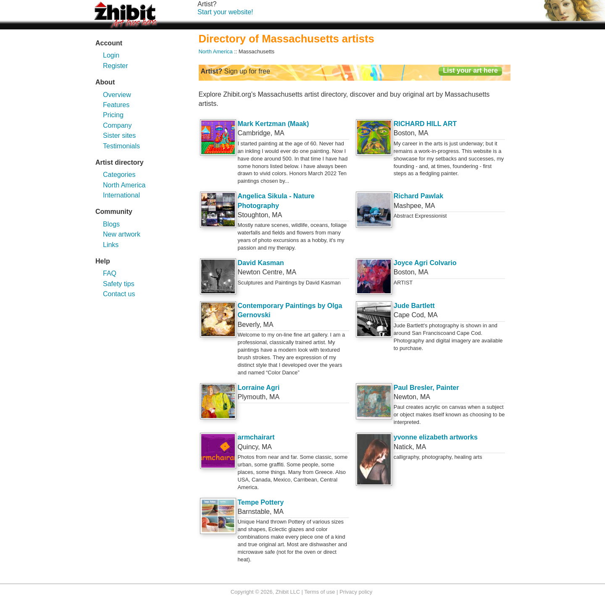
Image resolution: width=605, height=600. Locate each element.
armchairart (256, 437)
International (121, 195)
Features (116, 104)
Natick (403, 446)
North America (124, 185)
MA (279, 133)
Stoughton (253, 214)
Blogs (111, 224)
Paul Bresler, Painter (426, 387)
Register (115, 65)
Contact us (119, 293)
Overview (117, 94)
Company (117, 125)
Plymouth (252, 396)
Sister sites (119, 135)
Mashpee (407, 205)
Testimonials (121, 146)
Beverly (249, 324)
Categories (119, 174)
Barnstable (254, 511)
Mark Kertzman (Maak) (273, 123)
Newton (405, 396)
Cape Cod (409, 314)
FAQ (109, 273)
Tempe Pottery (261, 502)
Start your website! (225, 12)
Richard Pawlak (418, 196)
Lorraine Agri (259, 387)
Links (110, 244)
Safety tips (118, 283)
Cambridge (254, 133)
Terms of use (319, 592)
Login (111, 55)
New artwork (121, 234)
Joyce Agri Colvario (425, 262)
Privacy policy (355, 592)
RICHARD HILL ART (425, 123)
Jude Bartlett (414, 305)
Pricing (113, 114)
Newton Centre (260, 272)
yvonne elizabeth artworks (436, 437)
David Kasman (261, 262)
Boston (404, 133)
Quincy (248, 446)
